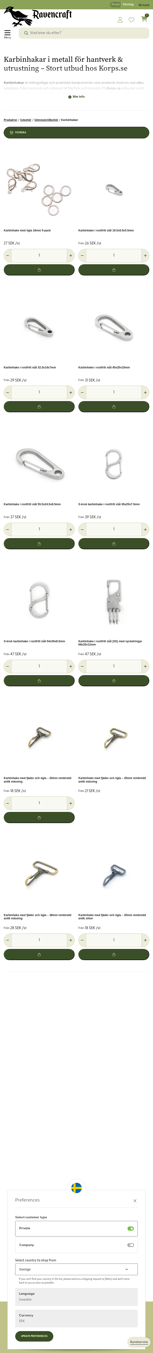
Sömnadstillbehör (46, 120)
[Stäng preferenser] (135, 1200)
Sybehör (25, 120)
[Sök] (26, 33)
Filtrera (20, 132)
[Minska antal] (7, 255)
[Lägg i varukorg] (39, 269)
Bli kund (144, 5)
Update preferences (34, 1336)
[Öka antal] (70, 255)
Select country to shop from (35, 1260)
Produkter (10, 120)
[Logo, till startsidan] (38, 17)
